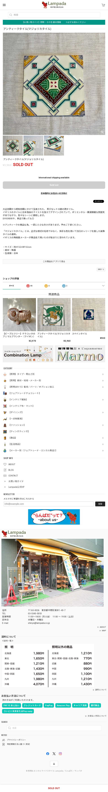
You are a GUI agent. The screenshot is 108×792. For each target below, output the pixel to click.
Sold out (54, 185)
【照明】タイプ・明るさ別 (21, 374)
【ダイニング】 (16, 412)
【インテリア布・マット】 (21, 406)
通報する (101, 269)
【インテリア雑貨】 (18, 399)
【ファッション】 (17, 425)
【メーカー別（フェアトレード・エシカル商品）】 (32, 450)
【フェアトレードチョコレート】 (24, 393)
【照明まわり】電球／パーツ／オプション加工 (31, 387)
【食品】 (12, 438)
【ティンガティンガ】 (19, 431)
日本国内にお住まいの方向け (54, 193)
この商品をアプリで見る (54, 261)
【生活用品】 (15, 444)
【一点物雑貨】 (16, 419)
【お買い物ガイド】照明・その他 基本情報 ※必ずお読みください (54, 22)
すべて (11, 286)
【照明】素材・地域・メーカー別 (24, 380)
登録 (100, 504)
